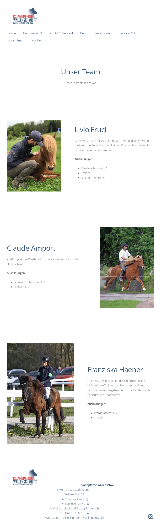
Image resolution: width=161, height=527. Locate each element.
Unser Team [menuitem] (16, 40)
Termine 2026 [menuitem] (33, 33)
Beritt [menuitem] (84, 33)
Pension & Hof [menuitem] (129, 33)
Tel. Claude (74, 513)
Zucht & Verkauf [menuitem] (61, 33)
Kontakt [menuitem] (36, 40)
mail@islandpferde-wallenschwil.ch (82, 518)
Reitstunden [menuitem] (103, 33)
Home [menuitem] (11, 33)
